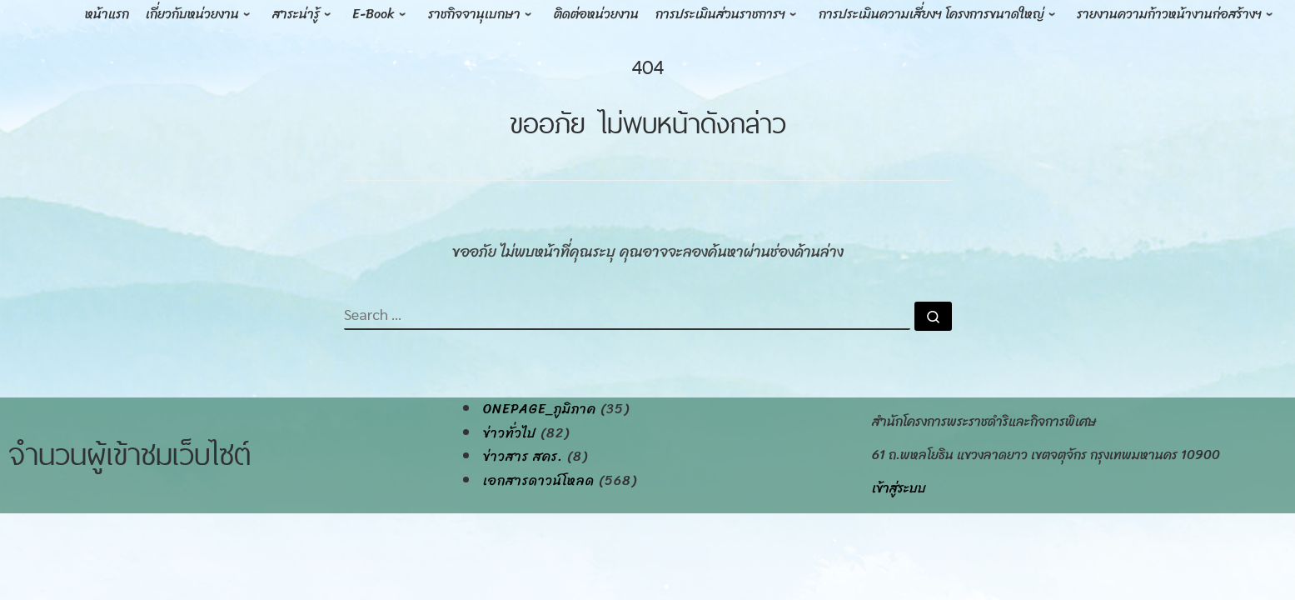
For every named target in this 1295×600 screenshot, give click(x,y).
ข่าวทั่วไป (509, 433)
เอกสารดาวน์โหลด (539, 481)
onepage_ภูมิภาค (539, 409)
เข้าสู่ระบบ (899, 488)
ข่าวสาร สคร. (523, 457)
